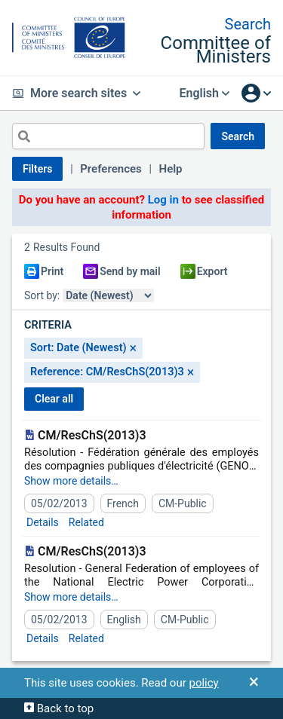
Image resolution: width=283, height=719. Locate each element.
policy (203, 683)
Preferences (111, 169)
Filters (37, 169)
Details (42, 522)
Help (171, 169)
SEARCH (237, 136)
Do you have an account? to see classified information (142, 207)
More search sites (76, 93)
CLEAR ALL (54, 399)
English (204, 93)
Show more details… (71, 481)
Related (86, 522)
